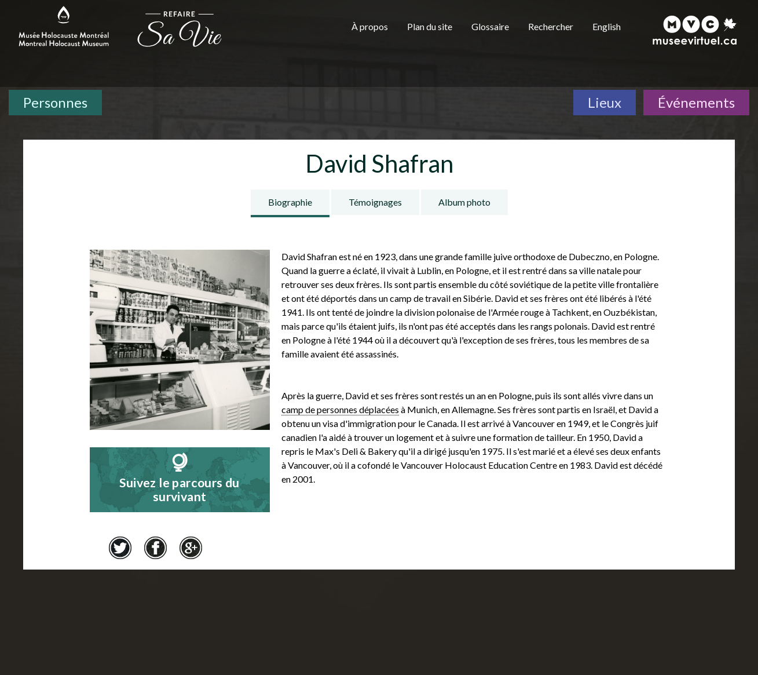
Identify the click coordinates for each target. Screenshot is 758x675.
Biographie (290, 201)
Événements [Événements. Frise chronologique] (696, 102)
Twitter (120, 547)
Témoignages (375, 201)
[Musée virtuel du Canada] (695, 30)
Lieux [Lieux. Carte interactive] (604, 102)
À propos (369, 26)
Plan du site (429, 26)
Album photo (464, 201)
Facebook (156, 547)
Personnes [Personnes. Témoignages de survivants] (55, 102)
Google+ (191, 547)
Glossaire (490, 26)
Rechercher (550, 26)
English (606, 26)
